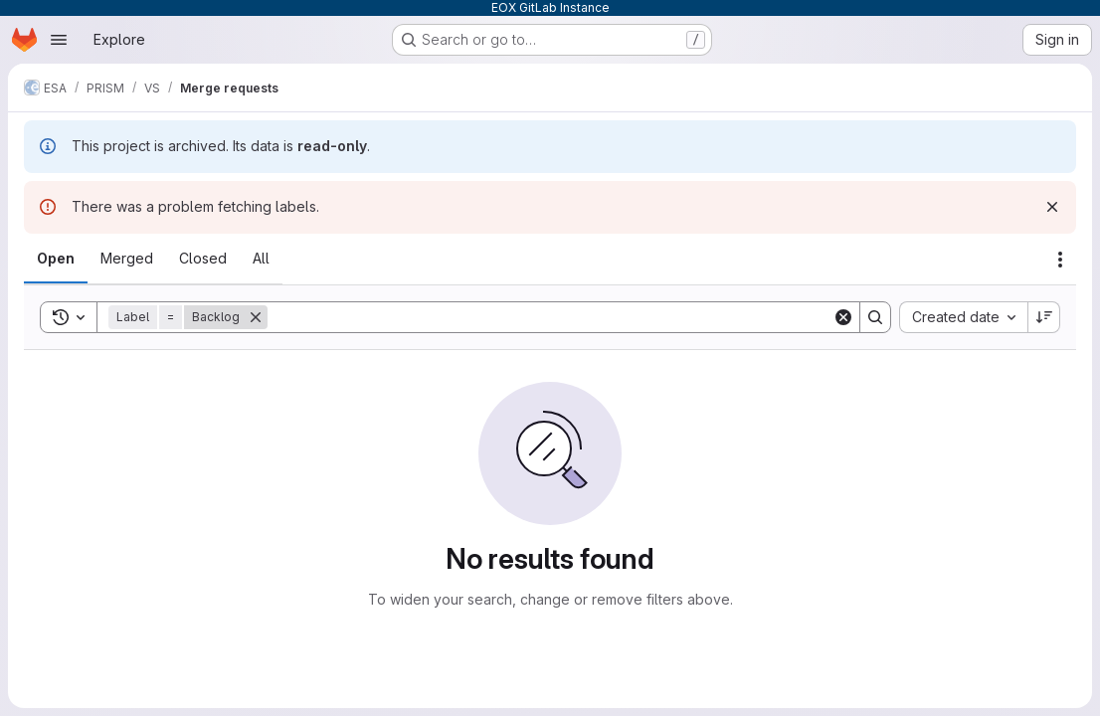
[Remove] (256, 317)
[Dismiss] (1052, 207)
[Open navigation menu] (59, 40)
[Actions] (1060, 259)
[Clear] (843, 317)
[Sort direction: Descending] (1044, 317)
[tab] (56, 258)
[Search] (550, 317)
